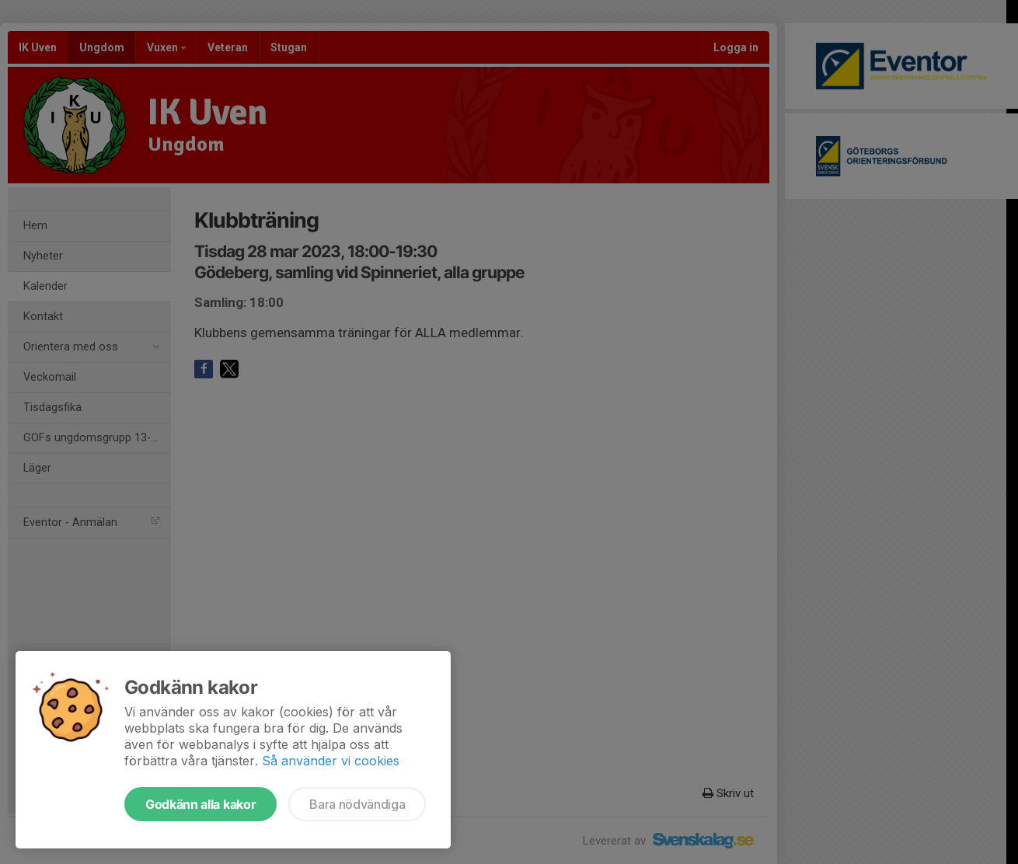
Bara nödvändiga (357, 804)
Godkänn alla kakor (200, 804)
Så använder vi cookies (330, 760)
